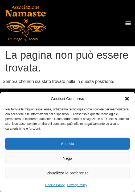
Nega (67, 158)
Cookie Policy (55, 185)
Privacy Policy (77, 185)
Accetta (67, 143)
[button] (127, 98)
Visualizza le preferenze (67, 173)
